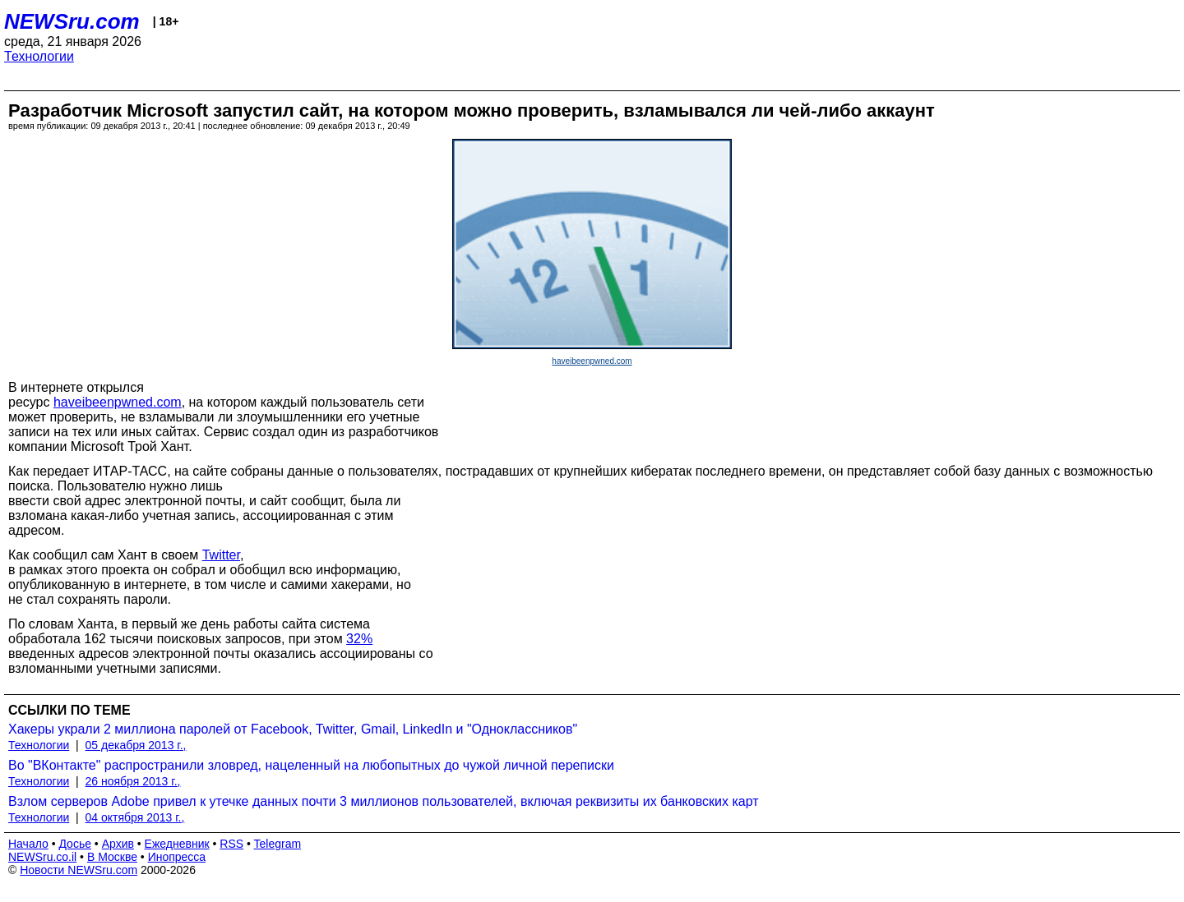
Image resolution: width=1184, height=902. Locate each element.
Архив (118, 843)
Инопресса (177, 856)
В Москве (112, 856)
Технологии (39, 56)
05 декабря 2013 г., (136, 745)
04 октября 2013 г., (135, 817)
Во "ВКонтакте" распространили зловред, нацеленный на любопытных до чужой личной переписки (311, 765)
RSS (231, 843)
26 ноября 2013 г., (133, 781)
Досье (74, 843)
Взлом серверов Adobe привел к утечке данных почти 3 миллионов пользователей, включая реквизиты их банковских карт (383, 801)
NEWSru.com (72, 21)
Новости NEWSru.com (78, 870)
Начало (28, 843)
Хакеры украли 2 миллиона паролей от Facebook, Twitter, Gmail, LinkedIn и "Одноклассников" (292, 729)
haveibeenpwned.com (591, 361)
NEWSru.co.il (42, 856)
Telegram (278, 843)
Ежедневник (177, 843)
